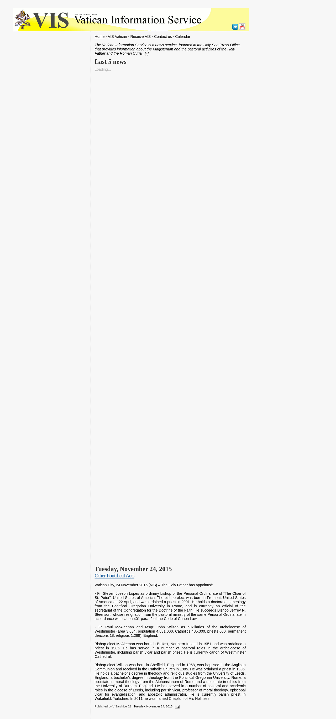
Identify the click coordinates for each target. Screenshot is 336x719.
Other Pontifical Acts (114, 575)
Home (100, 36)
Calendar (182, 36)
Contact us (163, 36)
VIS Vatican (117, 36)
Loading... (103, 69)
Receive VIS (140, 36)
